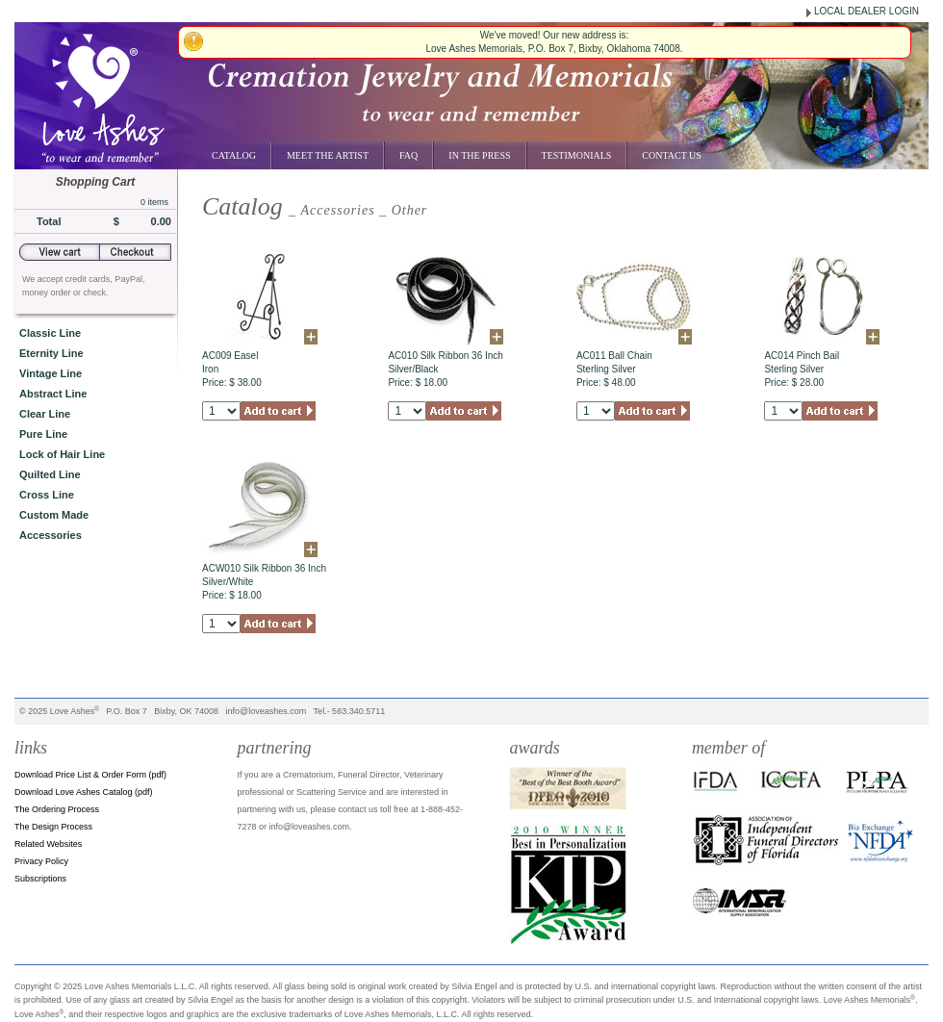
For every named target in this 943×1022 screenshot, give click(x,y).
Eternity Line (51, 353)
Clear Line (44, 414)
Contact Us (671, 155)
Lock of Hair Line (62, 454)
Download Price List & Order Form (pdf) (90, 774)
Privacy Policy (41, 861)
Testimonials (577, 155)
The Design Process (53, 826)
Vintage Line (50, 373)
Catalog (234, 155)
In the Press (479, 155)
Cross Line (46, 494)
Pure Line (43, 434)
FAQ (408, 155)
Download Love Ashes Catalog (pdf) (83, 792)
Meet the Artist (328, 155)
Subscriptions (40, 878)
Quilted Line (50, 474)
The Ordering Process (56, 809)
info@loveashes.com (266, 711)
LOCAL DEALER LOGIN (866, 11)
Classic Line (50, 333)
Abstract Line (53, 393)
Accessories (50, 535)
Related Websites (48, 844)
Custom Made (54, 515)
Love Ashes (72, 711)
